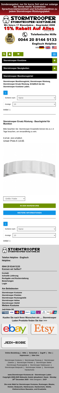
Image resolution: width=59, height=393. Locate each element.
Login (4, 284)
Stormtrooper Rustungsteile (14, 298)
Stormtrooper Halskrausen (40, 365)
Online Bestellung (12, 353)
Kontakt (5, 273)
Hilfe (24, 353)
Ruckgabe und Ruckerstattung (15, 278)
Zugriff (42, 353)
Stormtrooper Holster (33, 367)
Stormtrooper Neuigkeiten (16, 68)
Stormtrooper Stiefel (11, 303)
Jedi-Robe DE (8, 309)
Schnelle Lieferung (10, 276)
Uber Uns (35, 355)
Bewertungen (8, 281)
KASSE (18, 54)
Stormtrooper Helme (11, 300)
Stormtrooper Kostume (12, 293)
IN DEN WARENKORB (29, 206)
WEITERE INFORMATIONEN (29, 213)
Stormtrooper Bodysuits (14, 367)
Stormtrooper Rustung (33, 360)
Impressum (24, 355)
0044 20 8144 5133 (11, 266)
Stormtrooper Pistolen (11, 295)
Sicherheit (33, 353)
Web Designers (36, 379)
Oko (50, 353)
